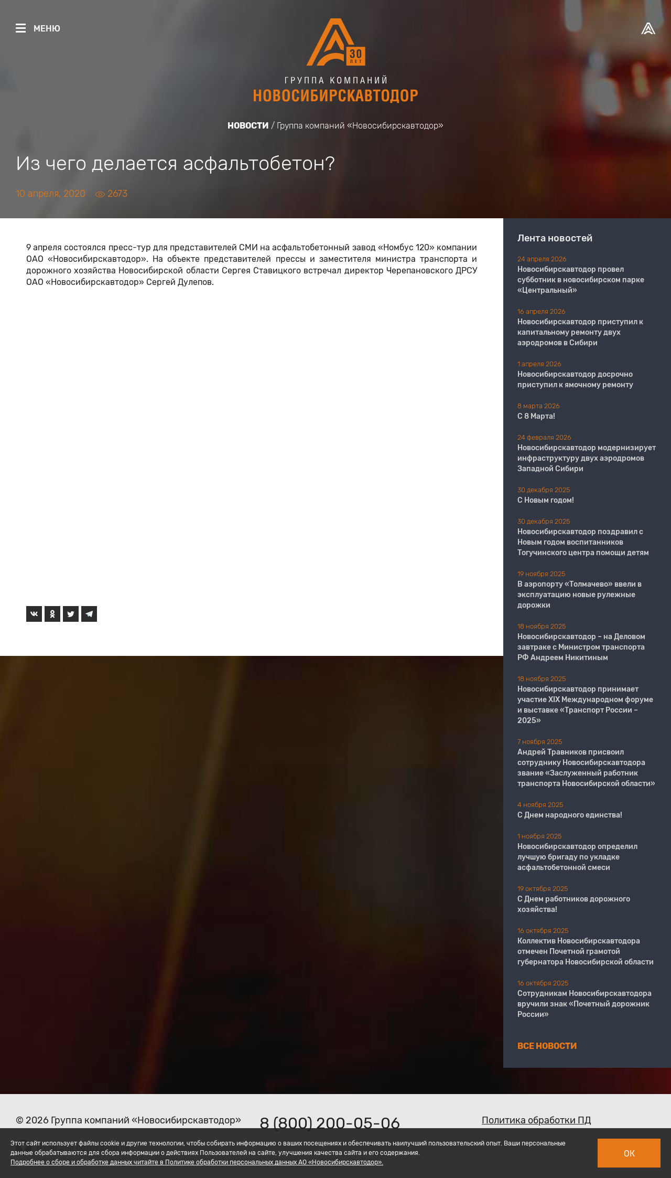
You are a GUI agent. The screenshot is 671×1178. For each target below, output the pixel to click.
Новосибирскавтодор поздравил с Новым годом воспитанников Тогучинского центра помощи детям (583, 542)
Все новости (547, 1046)
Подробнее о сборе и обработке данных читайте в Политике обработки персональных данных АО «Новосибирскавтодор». (196, 1162)
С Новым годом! (545, 500)
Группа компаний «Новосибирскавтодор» (360, 126)
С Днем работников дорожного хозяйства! (573, 904)
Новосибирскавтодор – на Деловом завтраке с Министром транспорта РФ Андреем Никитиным (581, 647)
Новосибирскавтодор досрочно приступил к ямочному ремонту (575, 379)
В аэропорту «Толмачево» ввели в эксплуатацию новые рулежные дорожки (579, 595)
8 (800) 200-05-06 (329, 1123)
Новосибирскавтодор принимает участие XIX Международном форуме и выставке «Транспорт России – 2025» (585, 705)
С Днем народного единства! (569, 815)
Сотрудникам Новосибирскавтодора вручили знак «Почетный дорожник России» (584, 1004)
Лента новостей (554, 238)
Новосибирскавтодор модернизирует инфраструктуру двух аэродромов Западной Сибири (586, 458)
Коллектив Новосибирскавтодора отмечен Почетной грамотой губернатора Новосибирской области (585, 952)
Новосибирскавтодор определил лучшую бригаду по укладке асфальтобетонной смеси (577, 857)
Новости (248, 126)
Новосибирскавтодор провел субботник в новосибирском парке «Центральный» (580, 280)
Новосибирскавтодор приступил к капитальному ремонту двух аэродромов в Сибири (580, 332)
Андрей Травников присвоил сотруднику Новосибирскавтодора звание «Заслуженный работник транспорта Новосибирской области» (586, 768)
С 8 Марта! (536, 416)
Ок (629, 1154)
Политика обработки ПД (536, 1120)
